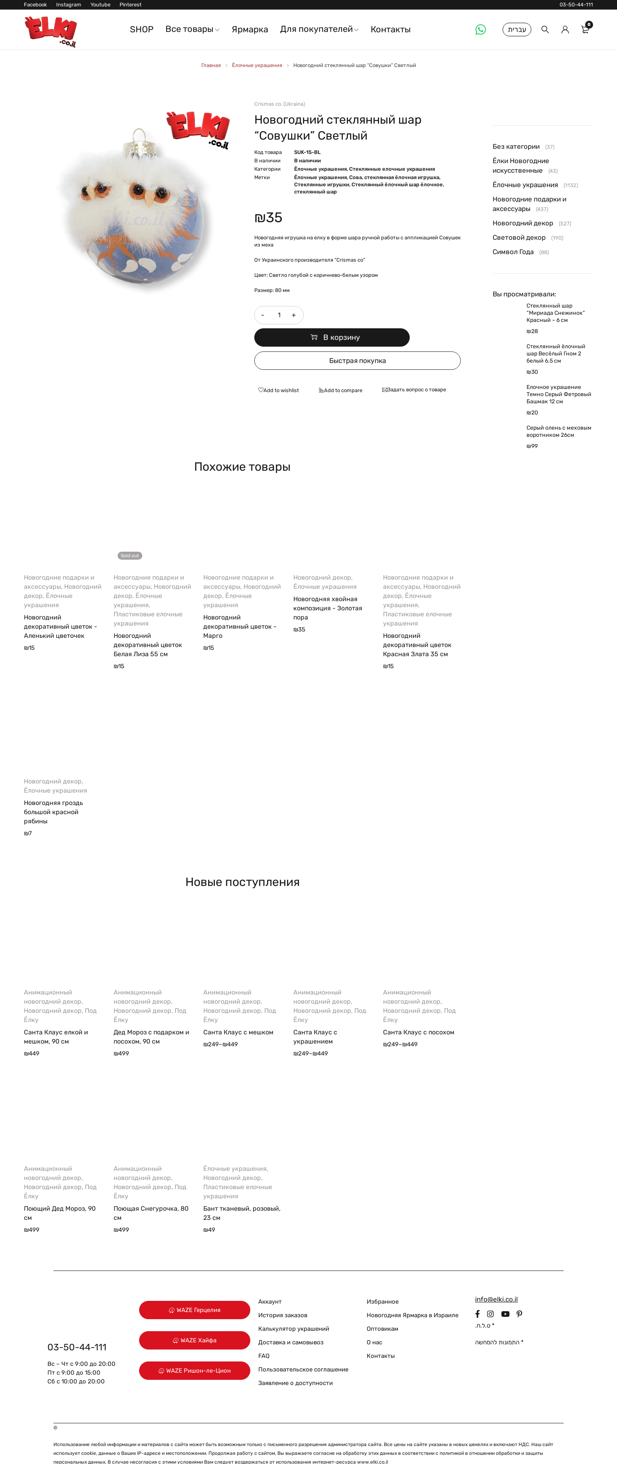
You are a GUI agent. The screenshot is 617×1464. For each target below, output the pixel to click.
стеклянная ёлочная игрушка (401, 177)
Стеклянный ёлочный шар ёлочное (397, 184)
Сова (355, 177)
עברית (517, 29)
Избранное (383, 1283)
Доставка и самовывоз (291, 1324)
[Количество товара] (278, 315)
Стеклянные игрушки (321, 184)
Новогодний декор (322, 559)
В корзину (387, 315)
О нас (374, 1324)
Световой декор (519, 237)
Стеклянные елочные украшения (392, 169)
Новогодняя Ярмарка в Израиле (412, 1296)
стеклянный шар (315, 192)
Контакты (381, 1337)
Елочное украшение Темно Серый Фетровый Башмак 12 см (559, 394)
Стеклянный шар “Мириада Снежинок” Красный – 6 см (556, 313)
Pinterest (130, 5)
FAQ (263, 1337)
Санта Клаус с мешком (238, 1014)
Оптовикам (382, 1310)
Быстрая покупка (357, 342)
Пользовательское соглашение (303, 1351)
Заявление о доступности (295, 1364)
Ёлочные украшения (257, 65)
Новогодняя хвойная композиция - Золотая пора (327, 590)
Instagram (68, 5)
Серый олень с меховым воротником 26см (559, 431)
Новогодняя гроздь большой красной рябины (53, 794)
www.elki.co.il (372, 1443)
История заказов (282, 1296)
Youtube (100, 5)
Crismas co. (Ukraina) (279, 104)
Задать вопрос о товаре (416, 371)
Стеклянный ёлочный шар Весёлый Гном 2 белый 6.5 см (556, 353)
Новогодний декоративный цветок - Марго (240, 608)
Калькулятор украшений (293, 1310)
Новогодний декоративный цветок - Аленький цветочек (60, 608)
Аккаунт (270, 1283)
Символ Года (513, 252)
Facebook (35, 5)
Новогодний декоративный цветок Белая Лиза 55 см (148, 626)
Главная (211, 65)
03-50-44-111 (576, 5)
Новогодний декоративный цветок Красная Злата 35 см (417, 626)
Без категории (516, 146)
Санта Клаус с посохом (418, 1014)
